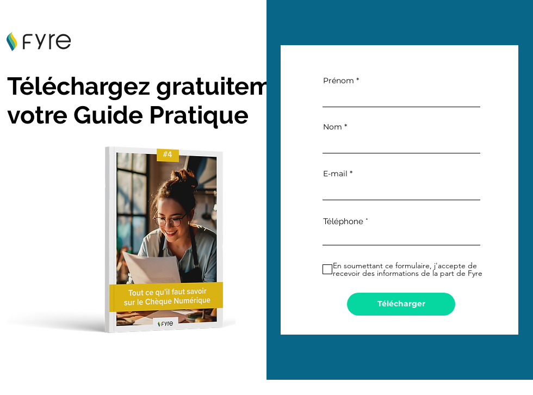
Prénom (338, 80)
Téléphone (343, 222)
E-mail (335, 173)
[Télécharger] (401, 304)
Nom (332, 127)
